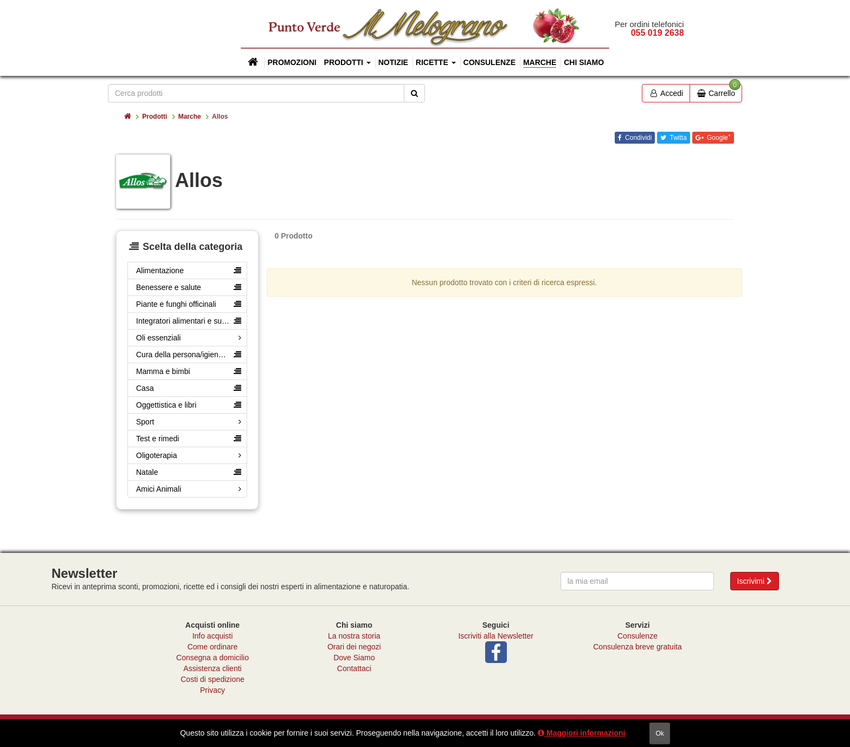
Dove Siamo (354, 657)
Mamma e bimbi (163, 371)
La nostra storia (354, 636)
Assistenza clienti (212, 668)
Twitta (677, 137)
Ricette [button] (436, 62)
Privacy (212, 690)
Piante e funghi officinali (176, 304)
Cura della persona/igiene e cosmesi (191, 354)
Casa (145, 388)
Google (718, 137)
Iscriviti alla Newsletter (495, 636)
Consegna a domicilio (212, 657)
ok (659, 733)
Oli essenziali (158, 337)
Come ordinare (213, 646)
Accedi (666, 93)
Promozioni (291, 62)
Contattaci (354, 668)
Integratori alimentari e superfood (191, 321)
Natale (147, 472)
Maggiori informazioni (581, 733)
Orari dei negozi (354, 646)
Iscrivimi (754, 581)
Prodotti (154, 116)
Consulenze (489, 62)
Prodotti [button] (347, 62)
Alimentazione (160, 270)
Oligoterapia (156, 455)
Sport (145, 421)
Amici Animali (158, 489)
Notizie (393, 62)
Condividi (637, 137)
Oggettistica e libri (166, 405)
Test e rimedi (157, 438)
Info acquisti (212, 636)
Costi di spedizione (212, 679)
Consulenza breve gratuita (637, 646)
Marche (539, 62)
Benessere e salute (168, 287)
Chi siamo (584, 62)
